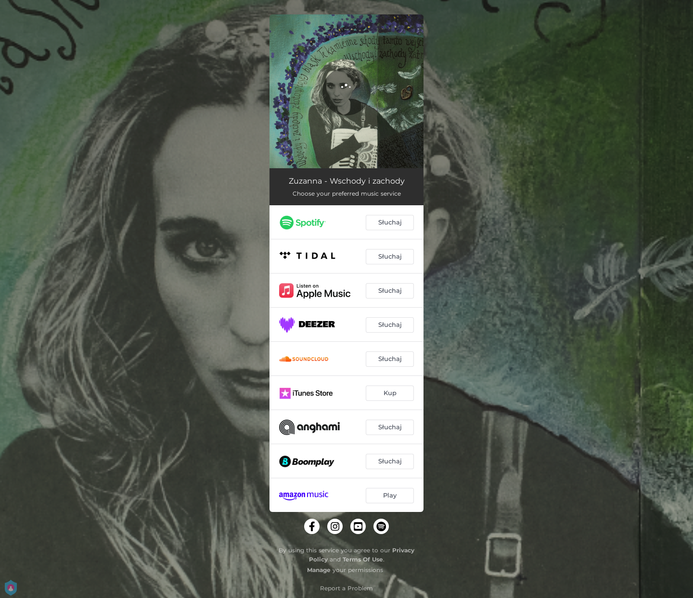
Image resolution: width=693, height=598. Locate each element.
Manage (319, 569)
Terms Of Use (363, 559)
